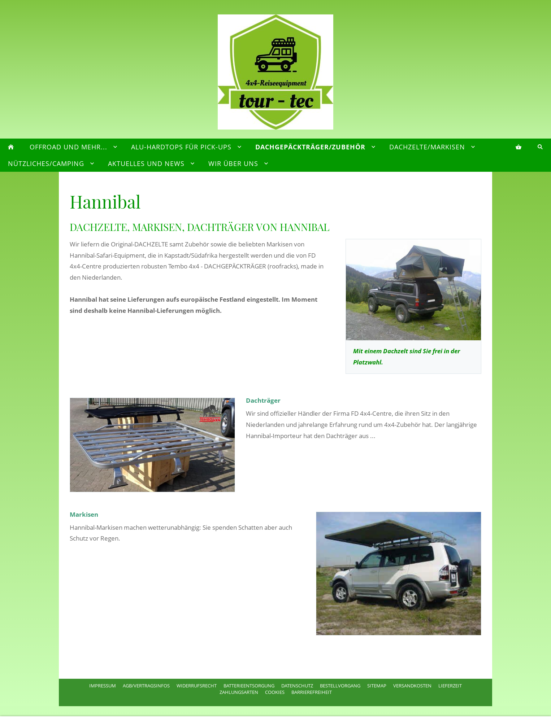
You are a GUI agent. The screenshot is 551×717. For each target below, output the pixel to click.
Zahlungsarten (239, 692)
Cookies (275, 692)
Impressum (102, 685)
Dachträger (263, 400)
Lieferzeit (450, 685)
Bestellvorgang (340, 685)
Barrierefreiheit (311, 692)
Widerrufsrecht (197, 685)
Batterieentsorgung (249, 685)
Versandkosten (412, 685)
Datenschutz (297, 685)
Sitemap (376, 685)
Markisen (84, 514)
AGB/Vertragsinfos (146, 685)
